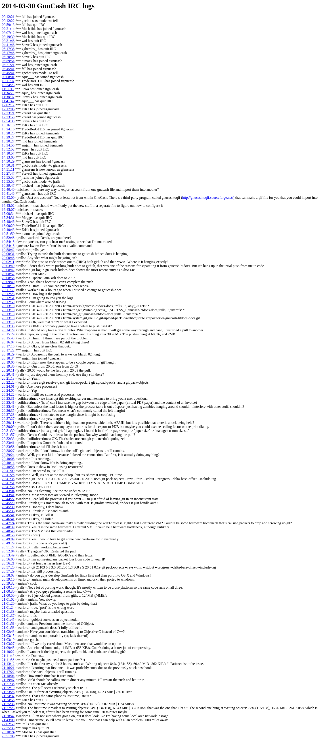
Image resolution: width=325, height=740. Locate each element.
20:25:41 (8, 402)
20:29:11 (8, 422)
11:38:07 (8, 97)
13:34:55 (8, 145)
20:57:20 (8, 567)
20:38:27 (8, 451)
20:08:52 (8, 274)
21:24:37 (8, 696)
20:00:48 (8, 258)
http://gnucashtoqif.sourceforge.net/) (208, 197)
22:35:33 (8, 728)
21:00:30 (8, 591)
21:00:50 (8, 595)
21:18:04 (8, 676)
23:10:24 (8, 732)
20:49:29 (8, 543)
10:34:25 (8, 85)
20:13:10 (8, 306)
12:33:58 (8, 117)
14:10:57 (8, 153)
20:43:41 (8, 495)
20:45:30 (8, 507)
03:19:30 (8, 37)
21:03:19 (8, 640)
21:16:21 (8, 668)
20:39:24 (8, 455)
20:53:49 (8, 555)
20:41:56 (8, 487)
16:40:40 (8, 189)
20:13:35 (8, 326)
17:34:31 (8, 217)
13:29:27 (8, 137)
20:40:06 (8, 459)
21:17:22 (8, 672)
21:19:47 (8, 680)
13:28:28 (8, 133)
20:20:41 (8, 374)
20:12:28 (8, 294)
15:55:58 (8, 177)
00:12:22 (8, 21)
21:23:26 (8, 692)
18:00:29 (8, 226)
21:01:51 (8, 623)
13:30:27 (8, 141)
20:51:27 (8, 547)
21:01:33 (8, 611)
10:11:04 (8, 81)
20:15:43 (8, 338)
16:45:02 (8, 205)
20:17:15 (8, 346)
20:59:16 (8, 579)
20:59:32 (8, 583)
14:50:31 (8, 165)
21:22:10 (8, 688)
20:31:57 (8, 435)
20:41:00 (8, 471)
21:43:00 (8, 720)
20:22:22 (8, 382)
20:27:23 (8, 414)
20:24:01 (8, 386)
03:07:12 (8, 33)
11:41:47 (8, 101)
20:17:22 (8, 350)
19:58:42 (8, 250)
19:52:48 (8, 238)
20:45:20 (8, 503)
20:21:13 (8, 378)
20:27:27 (8, 418)
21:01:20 (8, 603)
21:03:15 (8, 636)
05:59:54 (8, 61)
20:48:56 (8, 535)
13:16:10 (8, 125)
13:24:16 (8, 129)
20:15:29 (8, 334)
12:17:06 (8, 109)
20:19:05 (8, 362)
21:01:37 (8, 615)
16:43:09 (8, 197)
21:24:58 (8, 700)
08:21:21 (8, 65)
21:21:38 (8, 684)
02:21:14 (8, 29)
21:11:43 (8, 656)
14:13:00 (8, 157)
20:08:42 (8, 270)
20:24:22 (8, 394)
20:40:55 (8, 467)
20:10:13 (8, 286)
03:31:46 (8, 41)
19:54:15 (8, 242)
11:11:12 (8, 89)
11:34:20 (8, 93)
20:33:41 (8, 443)
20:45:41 (8, 515)
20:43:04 (8, 491)
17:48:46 (8, 222)
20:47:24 (8, 523)
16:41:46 (8, 193)
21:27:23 (8, 708)
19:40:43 (8, 230)
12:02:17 (8, 105)
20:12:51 (8, 298)
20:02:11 (8, 262)
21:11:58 (8, 660)
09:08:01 (8, 77)
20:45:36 (8, 511)
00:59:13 (8, 25)
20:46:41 (8, 519)
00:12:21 (8, 17)
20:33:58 (8, 447)
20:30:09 (8, 427)
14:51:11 (8, 169)
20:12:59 (8, 302)
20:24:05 (8, 390)
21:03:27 (8, 644)
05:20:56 (8, 57)
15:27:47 (8, 173)
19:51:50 (8, 234)
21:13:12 (8, 664)
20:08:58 (8, 278)
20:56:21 (8, 563)
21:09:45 (8, 648)
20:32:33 (8, 439)
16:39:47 (8, 185)
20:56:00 (8, 559)
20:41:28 (8, 475)
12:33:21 (8, 113)
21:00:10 (8, 587)
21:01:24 (8, 607)
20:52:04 (8, 551)
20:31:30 (8, 431)
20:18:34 (8, 358)
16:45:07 (8, 209)
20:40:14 (8, 463)
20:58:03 (8, 575)
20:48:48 (8, 531)
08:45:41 (8, 69)
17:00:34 (8, 213)
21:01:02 (8, 599)
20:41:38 (8, 479)
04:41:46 (8, 45)
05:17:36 (8, 49)
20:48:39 (8, 527)
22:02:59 (8, 724)
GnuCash (51, 6)
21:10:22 (8, 652)
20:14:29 (8, 330)
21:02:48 (8, 631)
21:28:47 (8, 716)
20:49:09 (8, 539)
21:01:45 (8, 619)
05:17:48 (8, 53)
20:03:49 (8, 266)
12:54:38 (8, 121)
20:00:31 (8, 254)
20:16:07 (8, 342)
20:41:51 (8, 483)
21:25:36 (8, 704)
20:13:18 (8, 322)
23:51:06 (8, 736)
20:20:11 (8, 370)
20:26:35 (8, 410)
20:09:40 (8, 282)
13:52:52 (8, 149)
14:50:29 (8, 161)
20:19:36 (8, 366)
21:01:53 (8, 627)
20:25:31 (8, 398)
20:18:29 (8, 354)
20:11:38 (8, 290)
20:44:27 (8, 499)
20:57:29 (8, 571)
